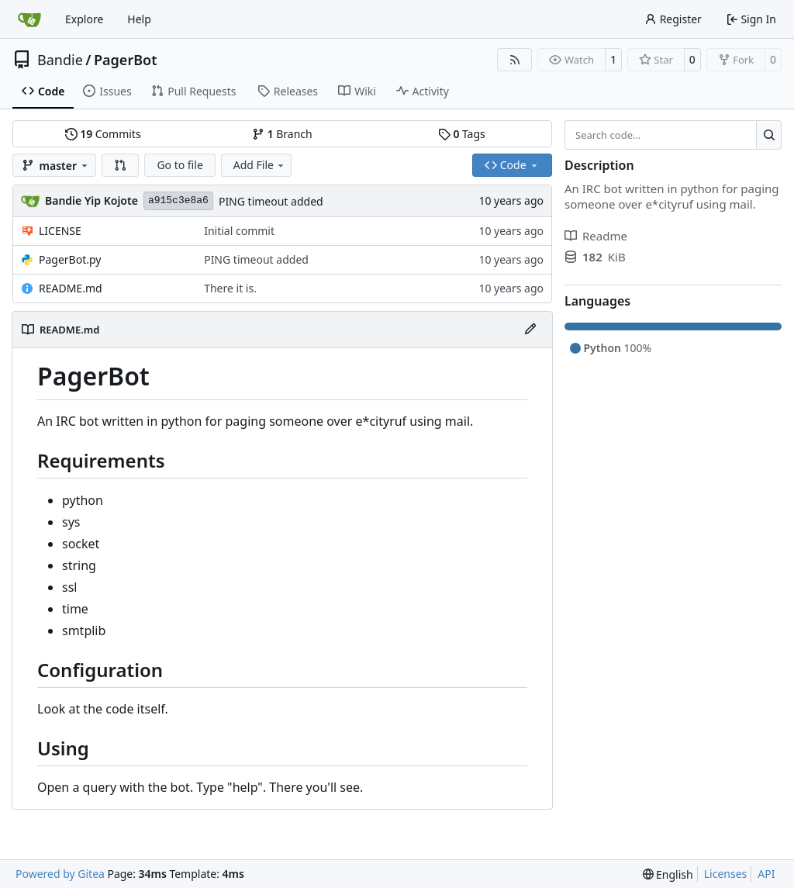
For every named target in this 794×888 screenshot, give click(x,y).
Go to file (179, 164)
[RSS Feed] (515, 59)
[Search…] (769, 135)
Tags (461, 133)
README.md (70, 288)
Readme (595, 236)
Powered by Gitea (60, 873)
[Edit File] (530, 329)
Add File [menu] (259, 164)
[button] (120, 165)
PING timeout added (271, 201)
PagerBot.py (70, 259)
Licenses (725, 873)
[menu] (668, 874)
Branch (282, 133)
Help (139, 19)
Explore (84, 19)
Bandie (60, 59)
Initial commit (239, 230)
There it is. (230, 288)
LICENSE (60, 230)
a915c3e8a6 (178, 200)
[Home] (29, 19)
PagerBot (125, 59)
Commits (103, 133)
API (766, 873)
